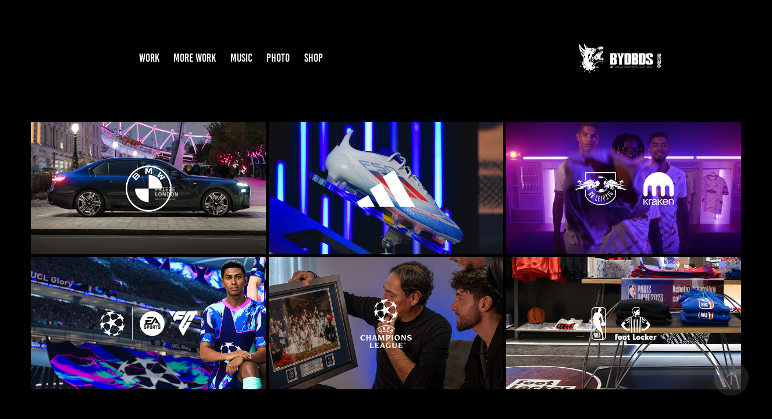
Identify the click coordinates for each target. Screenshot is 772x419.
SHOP (313, 58)
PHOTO (278, 58)
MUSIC (241, 58)
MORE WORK (194, 58)
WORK (149, 58)
